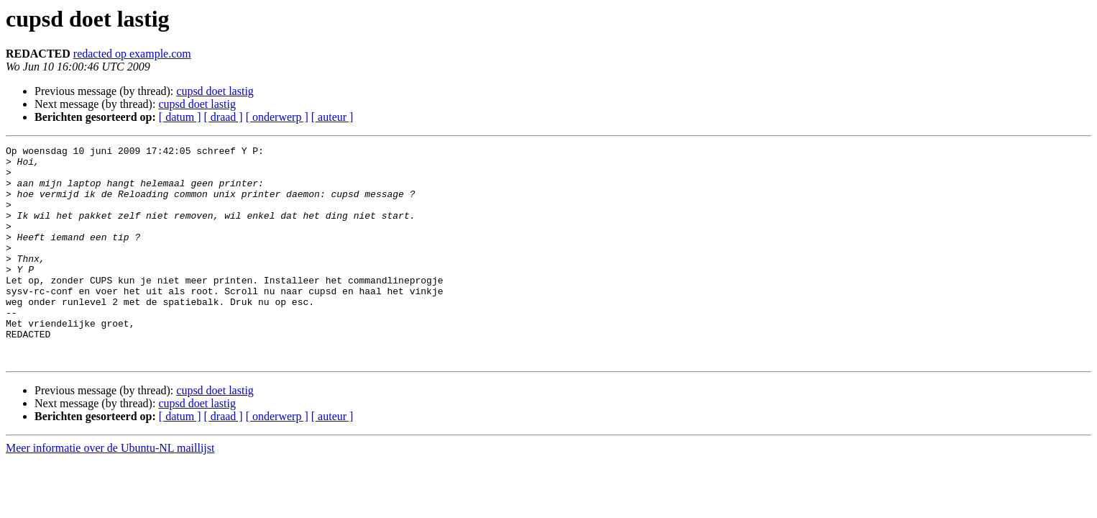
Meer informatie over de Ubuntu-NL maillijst (110, 491)
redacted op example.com (132, 53)
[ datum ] (180, 117)
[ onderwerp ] (277, 117)
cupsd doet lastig (215, 91)
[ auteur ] (332, 117)
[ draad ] (223, 117)
